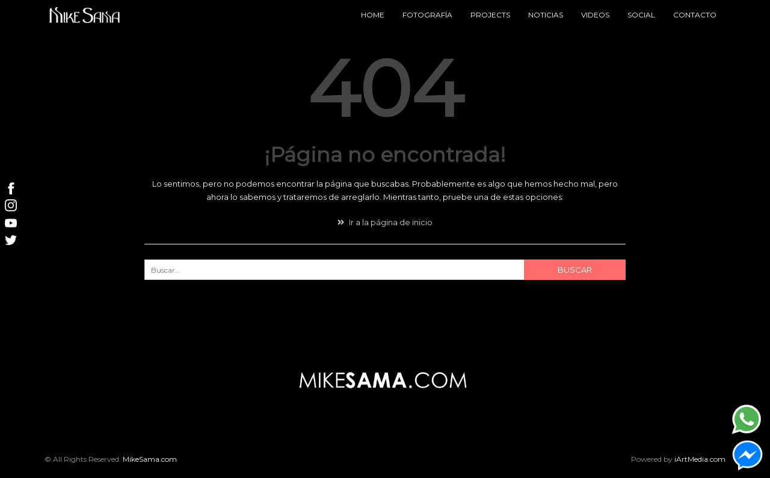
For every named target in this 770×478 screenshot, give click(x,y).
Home (372, 14)
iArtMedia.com (699, 459)
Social (641, 14)
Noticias (545, 14)
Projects (490, 14)
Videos (595, 14)
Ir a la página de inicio (385, 222)
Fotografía (427, 14)
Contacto (694, 14)
